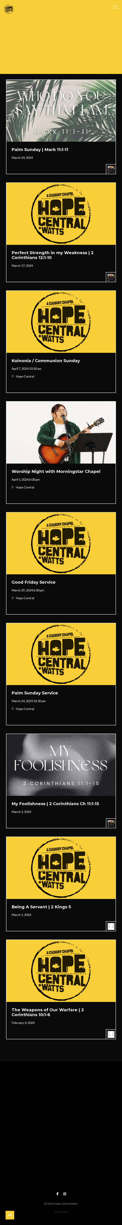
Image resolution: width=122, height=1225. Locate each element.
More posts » (19, 1051)
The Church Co (61, 1211)
